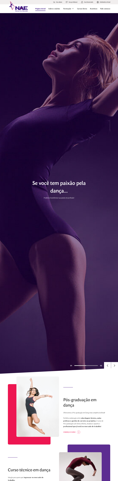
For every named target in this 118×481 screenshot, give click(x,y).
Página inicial (40, 9)
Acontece (93, 9)
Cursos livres (82, 9)
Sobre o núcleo (54, 9)
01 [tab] (71, 365)
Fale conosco (105, 9)
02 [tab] (101, 365)
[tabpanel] (59, 193)
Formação (67, 9)
